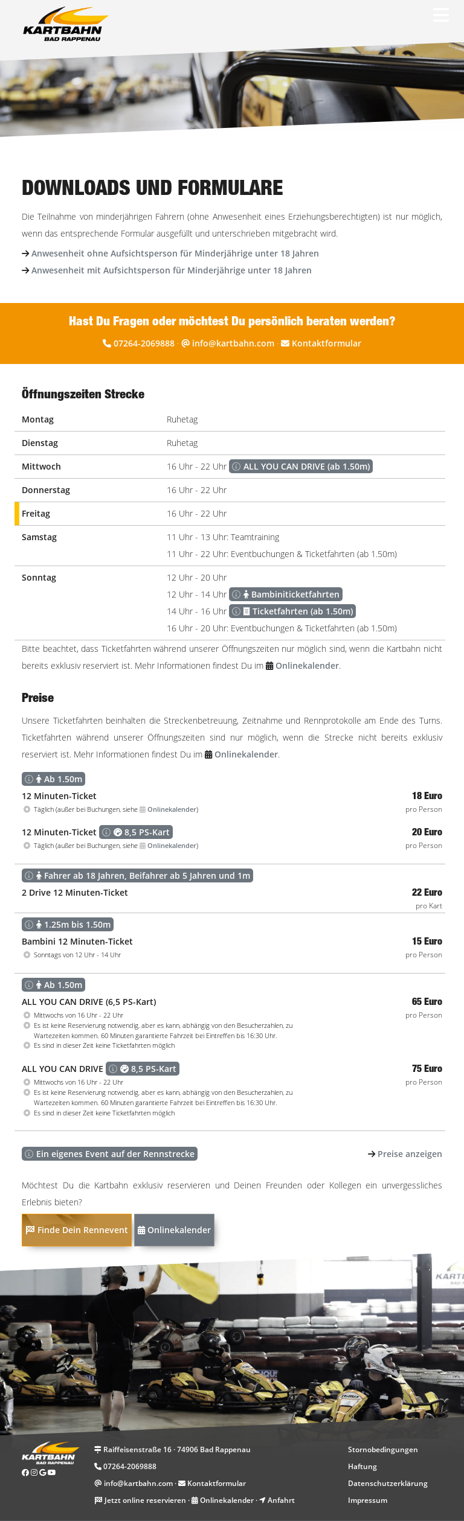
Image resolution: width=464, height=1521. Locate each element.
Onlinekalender (174, 1230)
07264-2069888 (144, 343)
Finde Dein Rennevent (76, 1230)
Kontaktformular (326, 343)
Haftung (362, 1466)
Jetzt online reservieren (145, 1500)
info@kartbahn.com (233, 343)
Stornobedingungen (383, 1449)
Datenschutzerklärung (388, 1483)
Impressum (367, 1500)
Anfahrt (281, 1500)
